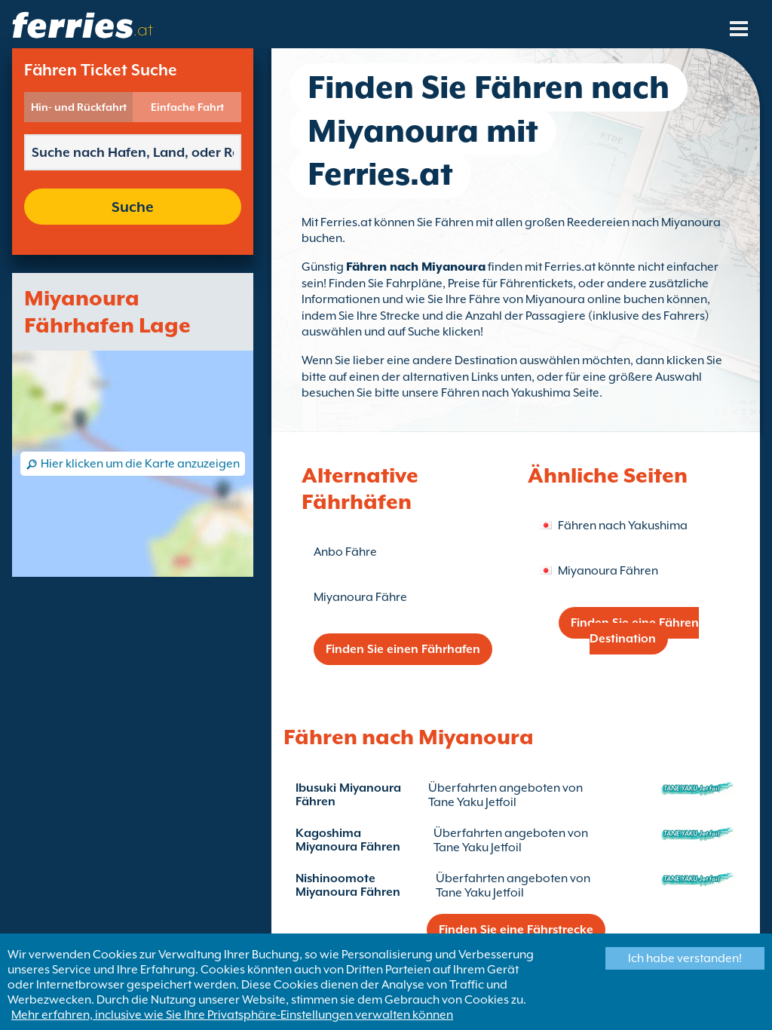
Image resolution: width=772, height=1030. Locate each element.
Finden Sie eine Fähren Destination (635, 630)
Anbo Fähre (345, 552)
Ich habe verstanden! (685, 958)
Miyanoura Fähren (608, 571)
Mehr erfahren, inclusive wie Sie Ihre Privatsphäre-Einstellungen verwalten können (232, 1015)
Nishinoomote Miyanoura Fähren (348, 885)
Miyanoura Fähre (360, 597)
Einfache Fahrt (187, 107)
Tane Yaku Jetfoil (472, 802)
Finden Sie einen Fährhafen (403, 649)
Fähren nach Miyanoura (416, 267)
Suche (133, 206)
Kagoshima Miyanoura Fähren (348, 840)
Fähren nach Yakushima (623, 525)
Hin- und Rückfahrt (79, 107)
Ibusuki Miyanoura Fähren (348, 794)
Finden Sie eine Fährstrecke (516, 930)
